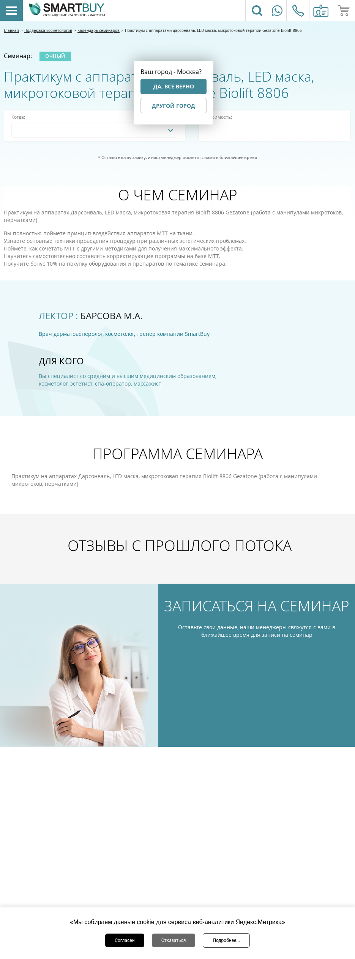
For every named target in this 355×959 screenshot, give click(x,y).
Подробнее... (226, 940)
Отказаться (173, 940)
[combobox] (94, 130)
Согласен (125, 940)
